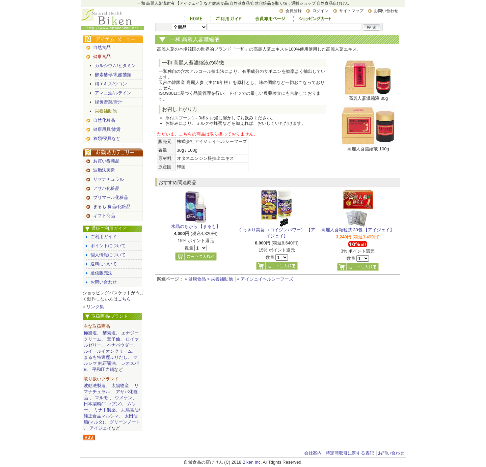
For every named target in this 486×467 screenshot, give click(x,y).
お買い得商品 (106, 161)
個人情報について (108, 254)
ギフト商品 (104, 215)
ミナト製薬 (105, 409)
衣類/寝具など (107, 138)
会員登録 (294, 10)
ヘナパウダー (120, 345)
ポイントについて (108, 245)
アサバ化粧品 (106, 188)
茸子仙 (113, 339)
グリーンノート (125, 422)
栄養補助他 (106, 111)
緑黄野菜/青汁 (109, 102)
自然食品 (102, 47)
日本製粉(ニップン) (103, 403)
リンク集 (95, 306)
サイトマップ (351, 10)
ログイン (320, 10)
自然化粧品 (104, 120)
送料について (103, 263)
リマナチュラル (108, 179)
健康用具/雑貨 (107, 129)
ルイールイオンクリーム (108, 351)
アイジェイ (100, 428)
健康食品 (102, 56)
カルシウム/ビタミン (115, 65)
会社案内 (313, 453)
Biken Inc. (252, 462)
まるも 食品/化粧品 (112, 206)
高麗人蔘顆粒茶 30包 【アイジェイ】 (358, 229)
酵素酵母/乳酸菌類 (113, 74)
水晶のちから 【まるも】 (196, 226)
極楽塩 (90, 332)
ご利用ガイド (103, 236)
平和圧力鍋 (103, 369)
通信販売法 (101, 272)
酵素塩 (109, 332)
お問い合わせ (386, 10)
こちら (124, 298)
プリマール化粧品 (110, 197)
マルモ (101, 397)
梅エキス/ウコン (111, 83)
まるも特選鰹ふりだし (106, 357)
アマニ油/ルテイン (113, 92)
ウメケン (123, 397)
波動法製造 (104, 170)
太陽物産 (120, 385)
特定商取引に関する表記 (350, 453)
